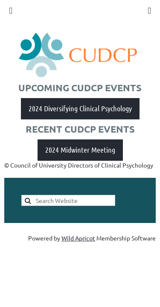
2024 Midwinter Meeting (80, 149)
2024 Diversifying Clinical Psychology (80, 108)
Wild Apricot (78, 238)
